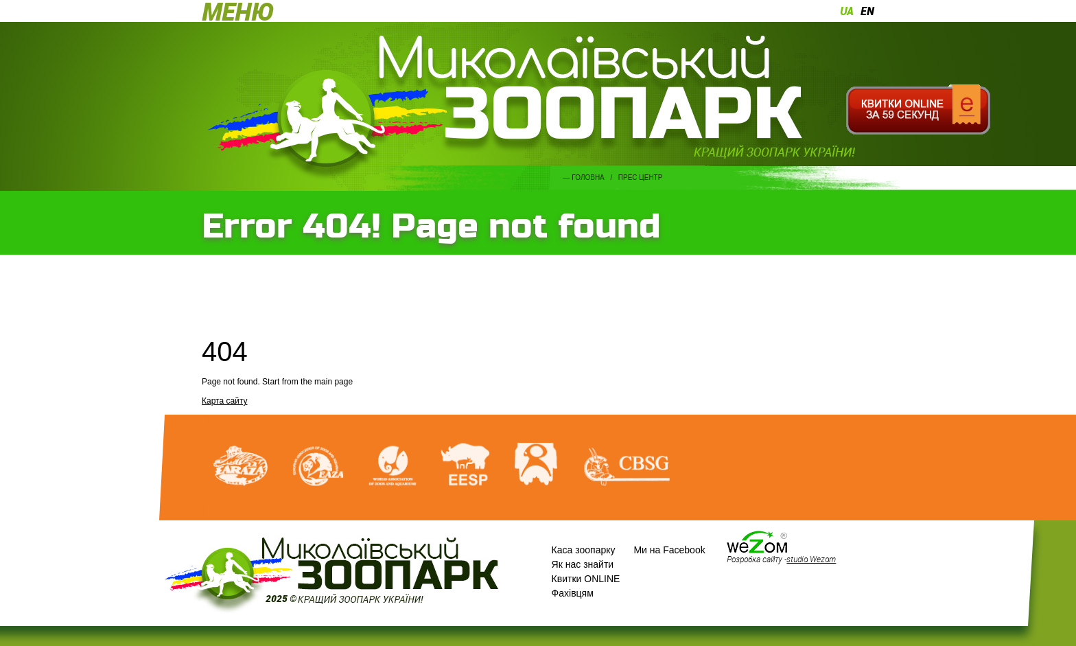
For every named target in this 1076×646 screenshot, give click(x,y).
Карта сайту (224, 401)
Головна (588, 177)
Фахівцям (573, 593)
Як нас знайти (583, 564)
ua (847, 11)
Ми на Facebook (669, 549)
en (867, 11)
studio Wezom (811, 558)
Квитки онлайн (917, 109)
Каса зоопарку (584, 549)
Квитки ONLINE (586, 578)
